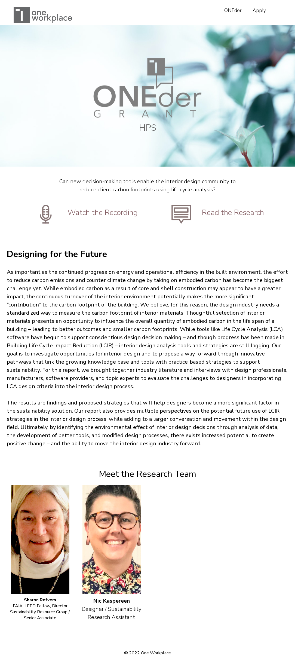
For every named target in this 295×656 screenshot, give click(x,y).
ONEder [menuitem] (233, 10)
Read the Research (233, 212)
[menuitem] (276, 7)
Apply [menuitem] (259, 10)
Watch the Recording (102, 212)
